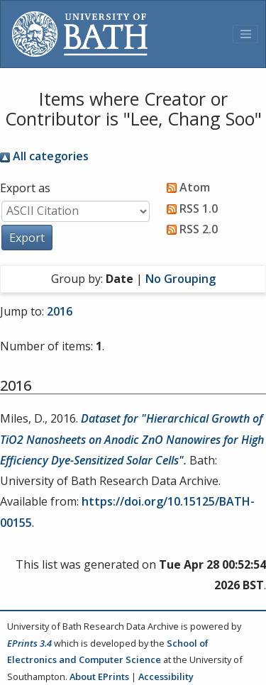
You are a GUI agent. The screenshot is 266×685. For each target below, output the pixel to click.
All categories (44, 156)
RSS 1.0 (189, 208)
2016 (59, 311)
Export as (25, 188)
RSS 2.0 (189, 229)
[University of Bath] (80, 34)
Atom (185, 187)
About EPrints (99, 676)
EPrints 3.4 (29, 643)
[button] (26, 237)
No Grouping (180, 278)
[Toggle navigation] (245, 34)
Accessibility (166, 676)
